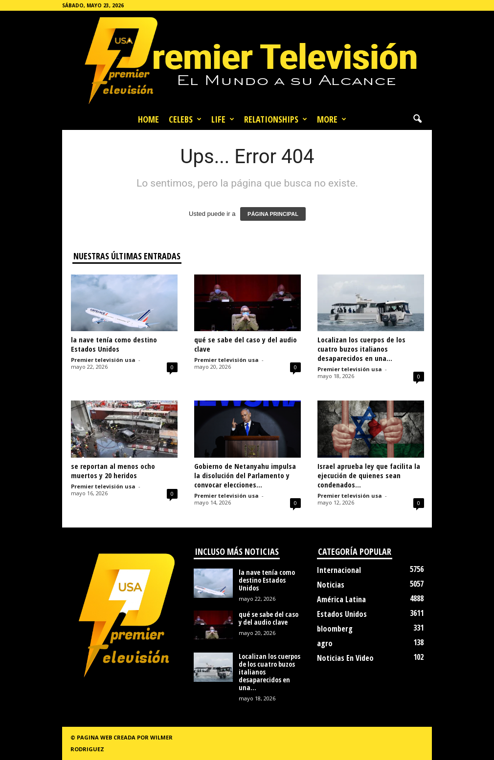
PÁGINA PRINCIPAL (272, 214)
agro (325, 643)
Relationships (275, 119)
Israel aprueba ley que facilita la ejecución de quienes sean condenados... (368, 475)
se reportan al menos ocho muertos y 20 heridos (113, 470)
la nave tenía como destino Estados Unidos (114, 344)
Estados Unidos (342, 614)
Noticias (330, 584)
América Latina (341, 599)
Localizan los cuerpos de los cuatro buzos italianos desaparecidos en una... (361, 349)
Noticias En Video (345, 658)
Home (148, 119)
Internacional (339, 570)
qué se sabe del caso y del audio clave (245, 344)
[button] (417, 119)
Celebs (185, 119)
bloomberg (335, 628)
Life (222, 119)
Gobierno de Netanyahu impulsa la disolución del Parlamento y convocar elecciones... (245, 475)
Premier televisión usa (103, 359)
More (331, 119)
